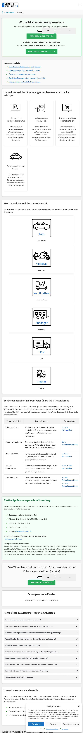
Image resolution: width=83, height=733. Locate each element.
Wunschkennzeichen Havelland (36, 638)
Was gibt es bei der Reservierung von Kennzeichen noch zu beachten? (31, 538)
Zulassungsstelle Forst (14, 427)
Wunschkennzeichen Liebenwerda (13, 643)
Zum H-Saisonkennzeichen (69, 373)
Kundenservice (13, 718)
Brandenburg (10, 12)
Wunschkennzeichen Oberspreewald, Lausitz (64, 649)
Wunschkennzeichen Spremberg (13, 654)
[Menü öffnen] (79, 5)
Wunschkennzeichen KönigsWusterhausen (37, 659)
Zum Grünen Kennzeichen (67, 355)
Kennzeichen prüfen (41, 481)
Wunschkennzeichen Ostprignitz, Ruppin (15, 664)
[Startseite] (2, 12)
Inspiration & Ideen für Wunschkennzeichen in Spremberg (27, 570)
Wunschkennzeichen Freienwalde (42, 675)
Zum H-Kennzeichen (67, 343)
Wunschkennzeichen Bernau (59, 654)
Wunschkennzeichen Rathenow (59, 638)
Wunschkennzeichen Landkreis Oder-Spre (15, 670)
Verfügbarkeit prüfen (41, 43)
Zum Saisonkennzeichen (69, 332)
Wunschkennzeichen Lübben (57, 643)
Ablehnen (53, 724)
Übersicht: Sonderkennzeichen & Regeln (23, 82)
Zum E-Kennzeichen (67, 317)
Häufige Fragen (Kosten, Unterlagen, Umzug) (25, 89)
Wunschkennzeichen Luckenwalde (13, 638)
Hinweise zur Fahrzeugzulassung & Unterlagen (23, 544)
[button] (79, 706)
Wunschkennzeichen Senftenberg (36, 654)
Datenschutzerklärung (52, 729)
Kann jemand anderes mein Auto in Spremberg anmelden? (27, 557)
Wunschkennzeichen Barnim (11, 659)
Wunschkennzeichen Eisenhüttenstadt (15, 649)
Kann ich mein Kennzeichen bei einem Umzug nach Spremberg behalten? (32, 551)
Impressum (65, 729)
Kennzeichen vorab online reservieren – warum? (23, 519)
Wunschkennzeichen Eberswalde (42, 670)
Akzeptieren (36, 724)
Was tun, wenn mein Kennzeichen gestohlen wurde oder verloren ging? (32, 563)
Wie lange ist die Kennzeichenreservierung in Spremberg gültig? (29, 525)
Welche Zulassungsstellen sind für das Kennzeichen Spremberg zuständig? (33, 531)
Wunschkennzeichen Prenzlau (36, 643)
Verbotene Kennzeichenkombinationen (19, 576)
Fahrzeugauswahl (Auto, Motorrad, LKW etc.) (25, 78)
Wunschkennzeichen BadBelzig (41, 664)
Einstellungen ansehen (71, 724)
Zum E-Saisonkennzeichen (69, 367)
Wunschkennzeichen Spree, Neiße (66, 670)
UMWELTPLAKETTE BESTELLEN (41, 620)
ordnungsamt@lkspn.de (23, 420)
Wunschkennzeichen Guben (39, 649)
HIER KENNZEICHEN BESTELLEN (41, 58)
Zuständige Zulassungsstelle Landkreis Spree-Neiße (27, 85)
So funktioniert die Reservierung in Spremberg (25, 74)
